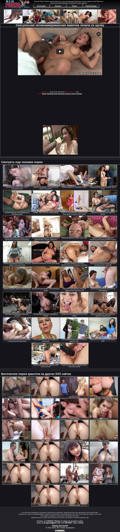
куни (55, 94)
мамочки (50, 94)
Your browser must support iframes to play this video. (60, 59)
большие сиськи (64, 94)
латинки (79, 94)
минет (44, 94)
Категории (41, 6)
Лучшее (58, 6)
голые (73, 94)
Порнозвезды (91, 6)
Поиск (74, 6)
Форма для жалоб (60, 526)
